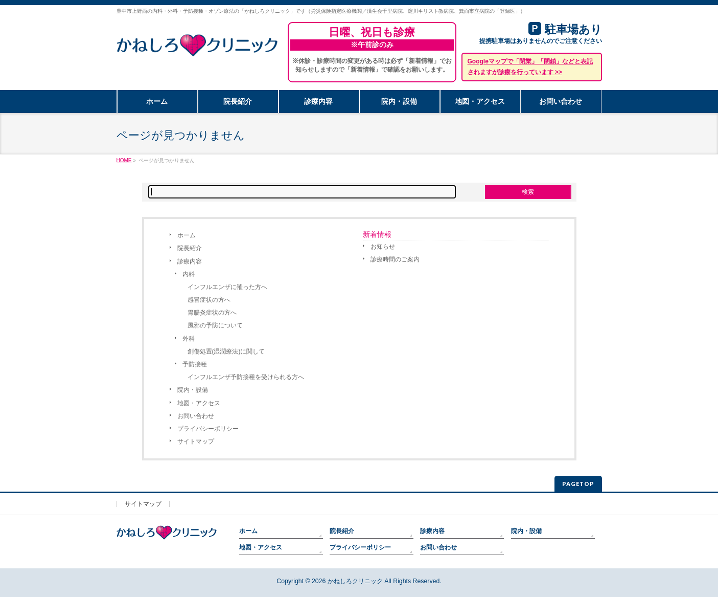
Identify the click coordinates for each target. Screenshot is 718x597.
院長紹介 (189, 248)
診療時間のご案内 (395, 259)
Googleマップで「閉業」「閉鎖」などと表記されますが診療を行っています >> (530, 67)
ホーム (186, 235)
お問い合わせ (195, 415)
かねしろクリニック (355, 581)
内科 (188, 274)
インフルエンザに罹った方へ (227, 287)
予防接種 (194, 364)
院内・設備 (192, 389)
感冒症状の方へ (209, 299)
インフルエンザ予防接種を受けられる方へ (246, 377)
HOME (124, 160)
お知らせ (382, 246)
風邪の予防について (215, 325)
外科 (188, 338)
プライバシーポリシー (208, 428)
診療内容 (189, 261)
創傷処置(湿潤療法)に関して (226, 351)
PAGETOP (578, 483)
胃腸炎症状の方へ (212, 312)
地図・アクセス (198, 403)
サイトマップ (195, 441)
